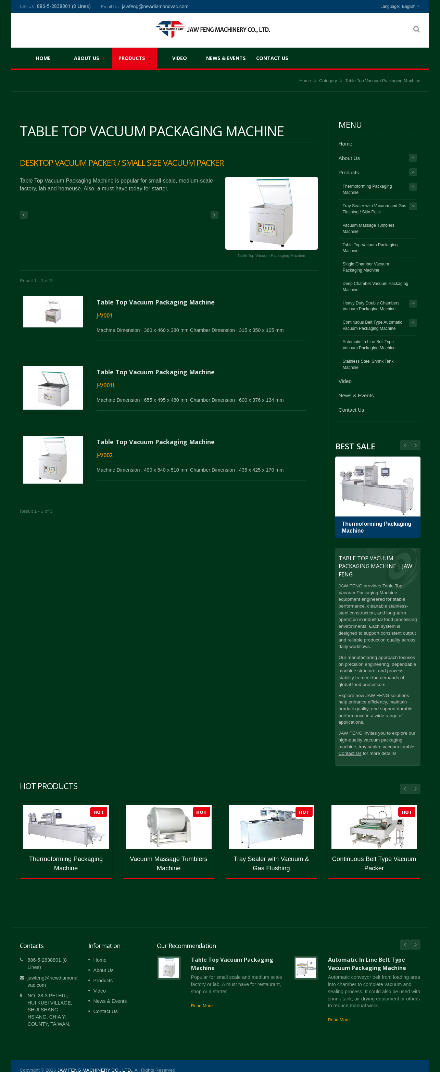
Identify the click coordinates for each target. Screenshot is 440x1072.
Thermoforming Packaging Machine (367, 189)
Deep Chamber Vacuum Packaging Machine (375, 286)
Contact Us (272, 58)
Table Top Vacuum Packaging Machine (156, 302)
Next (405, 445)
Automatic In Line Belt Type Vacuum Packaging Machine (369, 344)
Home (43, 58)
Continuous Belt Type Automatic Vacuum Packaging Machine (372, 325)
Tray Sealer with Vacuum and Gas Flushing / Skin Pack (374, 208)
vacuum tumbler (399, 746)
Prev (415, 445)
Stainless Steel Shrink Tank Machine (368, 364)
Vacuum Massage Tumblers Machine (369, 228)
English (408, 6)
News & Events (226, 58)
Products (134, 58)
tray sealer (369, 746)
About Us (89, 58)
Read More (202, 995)
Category (328, 80)
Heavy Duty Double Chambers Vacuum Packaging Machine (371, 306)
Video (180, 58)
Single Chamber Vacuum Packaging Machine (366, 267)
